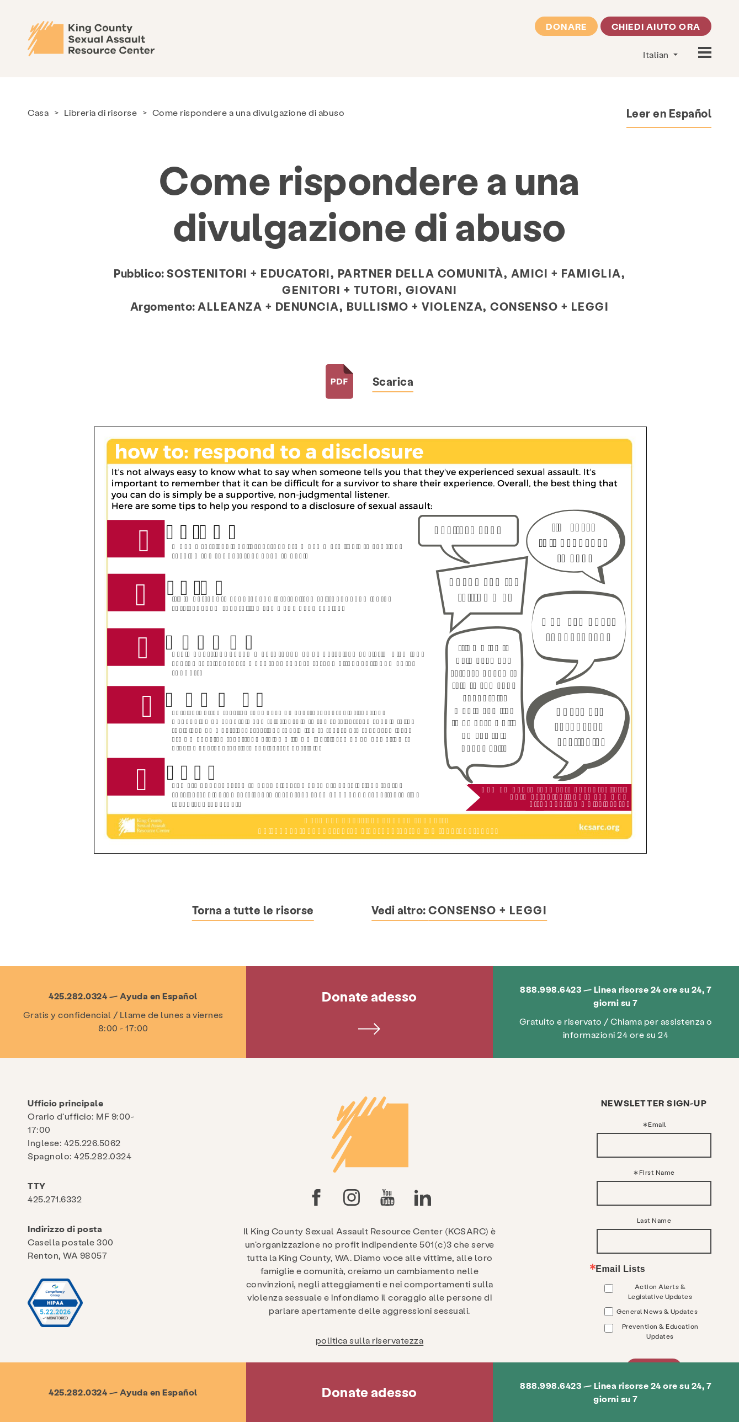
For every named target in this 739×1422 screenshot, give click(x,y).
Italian (657, 54)
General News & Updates (657, 1311)
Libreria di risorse (100, 112)
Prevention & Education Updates (660, 1331)
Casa (38, 112)
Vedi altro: (459, 910)
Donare (566, 26)
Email (657, 1124)
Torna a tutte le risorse (253, 910)
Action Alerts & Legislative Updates (660, 1291)
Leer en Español (669, 113)
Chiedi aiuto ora (656, 26)
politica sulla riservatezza (370, 1340)
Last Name (654, 1220)
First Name (657, 1172)
